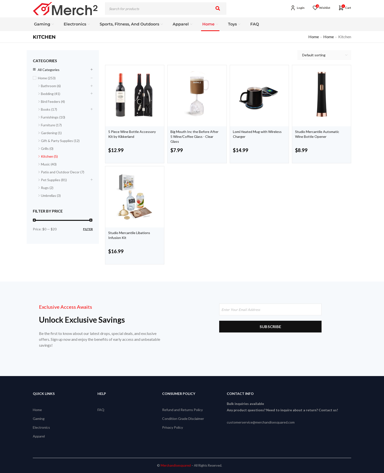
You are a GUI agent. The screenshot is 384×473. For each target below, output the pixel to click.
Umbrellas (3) (51, 195)
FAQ (100, 410)
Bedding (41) (50, 94)
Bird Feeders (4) (53, 101)
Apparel (39, 436)
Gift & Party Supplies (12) (60, 141)
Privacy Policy (172, 427)
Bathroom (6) (51, 86)
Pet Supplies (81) (54, 180)
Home (313, 36)
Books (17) (49, 109)
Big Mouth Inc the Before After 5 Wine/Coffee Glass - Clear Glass (194, 136)
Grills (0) (47, 148)
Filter (88, 229)
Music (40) (49, 164)
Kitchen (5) (49, 156)
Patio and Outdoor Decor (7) (62, 172)
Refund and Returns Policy (182, 410)
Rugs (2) (47, 188)
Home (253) (47, 78)
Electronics (41, 427)
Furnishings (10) (53, 117)
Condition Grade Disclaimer (183, 418)
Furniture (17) (51, 125)
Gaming (39, 418)
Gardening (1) (51, 133)
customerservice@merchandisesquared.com (261, 422)
